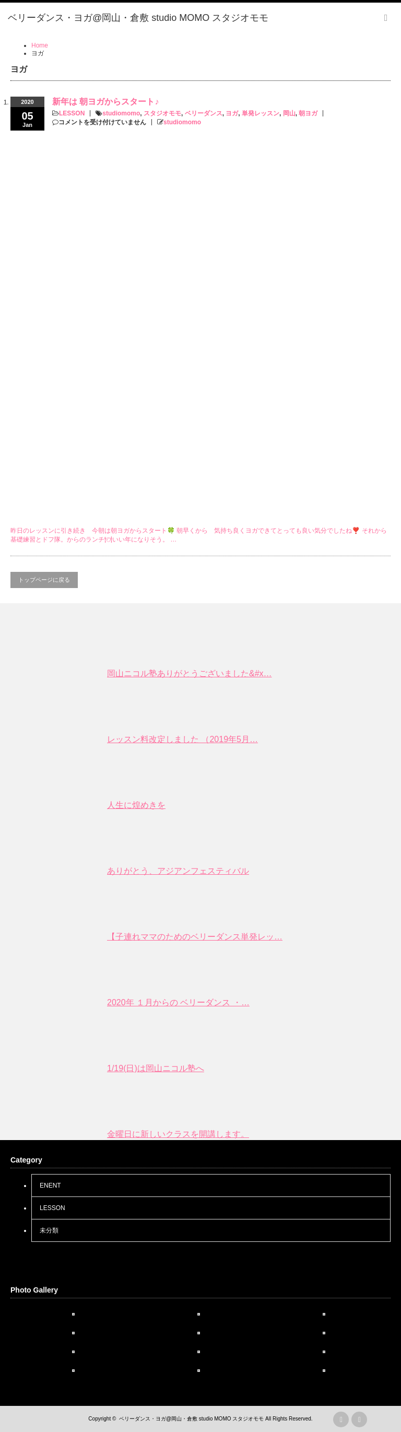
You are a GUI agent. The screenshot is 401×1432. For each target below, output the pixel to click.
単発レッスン (260, 113)
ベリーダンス (203, 113)
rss (341, 1419)
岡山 (289, 113)
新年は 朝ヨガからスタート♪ (105, 101)
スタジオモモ (162, 113)
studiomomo (121, 113)
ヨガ (232, 113)
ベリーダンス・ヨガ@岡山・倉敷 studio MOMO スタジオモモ (191, 1419)
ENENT (50, 1185)
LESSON (72, 113)
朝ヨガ (308, 113)
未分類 (49, 1230)
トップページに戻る (44, 580)
